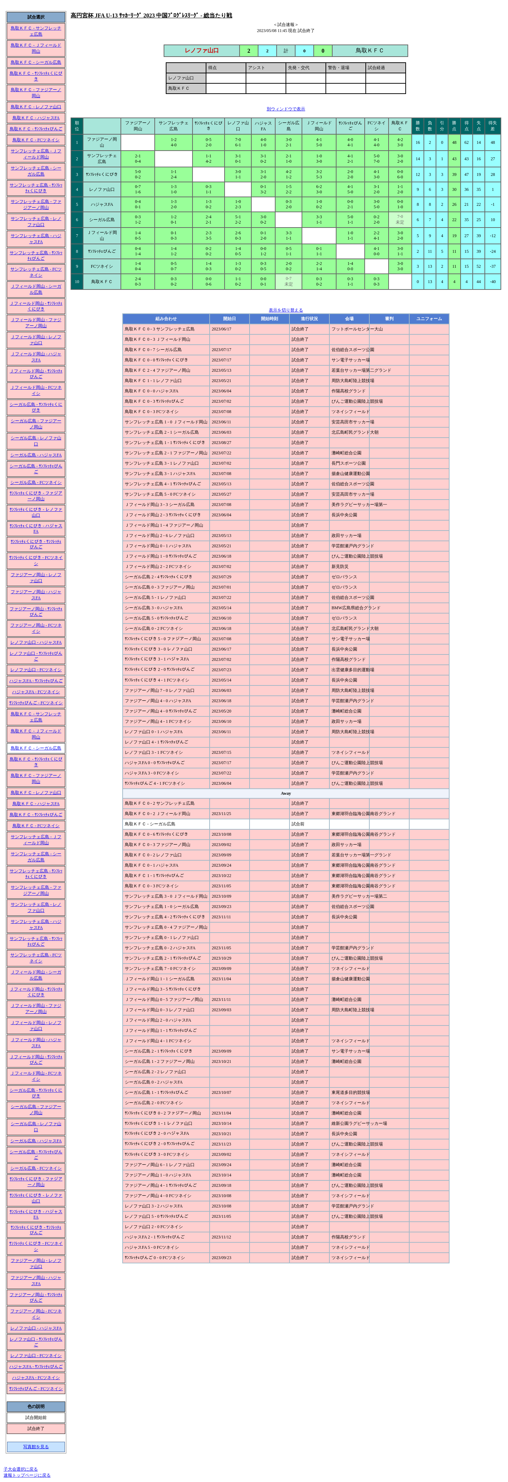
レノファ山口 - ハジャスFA (36, 642)
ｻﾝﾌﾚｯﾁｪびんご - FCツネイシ (36, 702)
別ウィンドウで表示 (286, 108)
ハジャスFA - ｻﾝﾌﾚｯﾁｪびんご (36, 680)
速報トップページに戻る (27, 1475)
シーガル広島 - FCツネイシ (36, 482)
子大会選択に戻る (21, 1469)
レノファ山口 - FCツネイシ (36, 669)
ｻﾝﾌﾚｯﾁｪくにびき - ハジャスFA (36, 528)
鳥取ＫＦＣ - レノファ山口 (36, 106)
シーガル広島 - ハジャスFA (36, 455)
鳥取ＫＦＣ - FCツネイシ (36, 139)
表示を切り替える (286, 310)
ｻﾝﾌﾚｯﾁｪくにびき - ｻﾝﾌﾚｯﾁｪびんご (36, 544)
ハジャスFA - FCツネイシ (36, 691)
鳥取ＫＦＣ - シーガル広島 (36, 62)
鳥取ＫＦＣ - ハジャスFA (36, 117)
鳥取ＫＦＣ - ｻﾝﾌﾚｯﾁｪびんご (36, 128)
